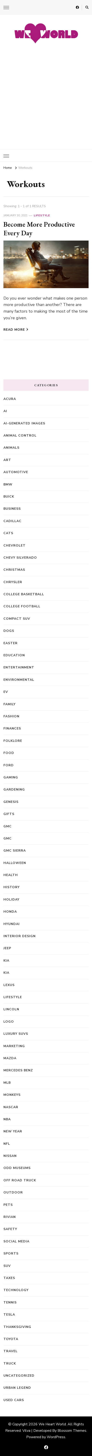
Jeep (7, 948)
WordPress (56, 1437)
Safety (10, 1229)
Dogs (8, 631)
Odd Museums (17, 1168)
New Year (12, 1131)
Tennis (10, 1302)
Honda (10, 911)
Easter (10, 643)
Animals (11, 447)
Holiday (11, 899)
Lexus (9, 985)
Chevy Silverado (20, 557)
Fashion (11, 716)
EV (5, 692)
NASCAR (10, 1107)
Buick (8, 496)
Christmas (14, 570)
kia (6, 973)
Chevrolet (14, 545)
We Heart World (52, 1424)
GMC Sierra (14, 850)
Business (12, 509)
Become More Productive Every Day (39, 228)
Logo (8, 1021)
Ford (8, 765)
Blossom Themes (72, 1430)
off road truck (19, 1180)
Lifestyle (42, 215)
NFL (6, 1144)
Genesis (10, 802)
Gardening (14, 789)
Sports (10, 1253)
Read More (15, 329)
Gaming (10, 777)
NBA (7, 1119)
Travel (10, 1351)
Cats (8, 533)
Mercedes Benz (18, 1070)
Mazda (9, 1058)
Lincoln (11, 1009)
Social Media (16, 1241)
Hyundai (11, 924)
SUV (7, 1266)
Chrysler (12, 582)
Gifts (8, 814)
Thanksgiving (17, 1327)
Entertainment (18, 667)
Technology (16, 1290)
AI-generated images (24, 423)
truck (9, 1363)
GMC (7, 826)
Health (10, 875)
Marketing (14, 1046)
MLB (7, 1083)
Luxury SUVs (15, 1034)
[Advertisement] (46, 94)
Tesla (9, 1314)
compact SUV (16, 619)
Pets (8, 1205)
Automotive (15, 472)
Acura (9, 399)
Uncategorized (18, 1375)
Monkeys (12, 1095)
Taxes (9, 1278)
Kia (6, 960)
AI (5, 411)
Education (14, 655)
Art (7, 460)
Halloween (14, 863)
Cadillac (12, 521)
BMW (8, 484)
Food (8, 753)
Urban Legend (17, 1388)
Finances (12, 728)
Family (9, 704)
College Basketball (23, 594)
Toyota (10, 1339)
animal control (20, 435)
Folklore (12, 741)
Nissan (10, 1156)
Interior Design (19, 936)
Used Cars (13, 1400)
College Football (21, 606)
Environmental (18, 680)
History (11, 887)
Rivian (9, 1217)
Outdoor (13, 1192)
